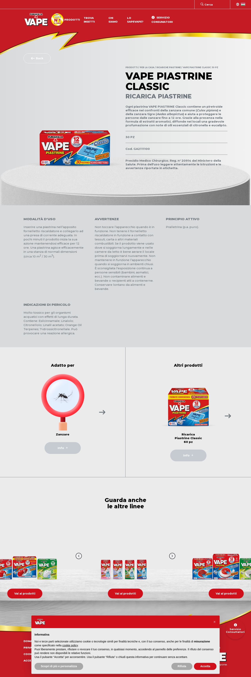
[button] (214, 622)
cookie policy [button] (70, 645)
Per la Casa (147, 67)
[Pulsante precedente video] (78, 555)
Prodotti (72, 19)
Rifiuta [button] (182, 666)
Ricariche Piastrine (168, 67)
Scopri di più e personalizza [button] (59, 666)
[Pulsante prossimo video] (172, 555)
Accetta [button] (205, 666)
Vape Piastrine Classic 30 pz (200, 67)
